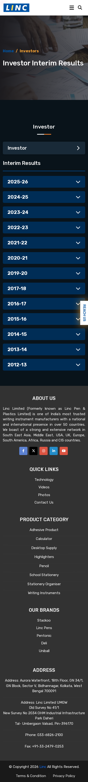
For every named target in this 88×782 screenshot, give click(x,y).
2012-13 (44, 364)
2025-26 (44, 181)
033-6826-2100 (50, 735)
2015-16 (44, 319)
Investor (44, 148)
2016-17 (44, 303)
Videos (44, 487)
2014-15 (44, 334)
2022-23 (44, 227)
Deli (44, 643)
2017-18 (44, 288)
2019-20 (44, 273)
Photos (44, 495)
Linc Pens (44, 628)
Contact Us (44, 502)
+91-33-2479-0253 (48, 746)
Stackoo (44, 620)
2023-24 (44, 212)
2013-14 (44, 349)
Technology (44, 480)
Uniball (44, 651)
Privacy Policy (64, 776)
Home (8, 51)
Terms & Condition (31, 776)
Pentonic (44, 636)
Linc (42, 767)
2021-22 (44, 242)
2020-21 (44, 258)
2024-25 (44, 197)
